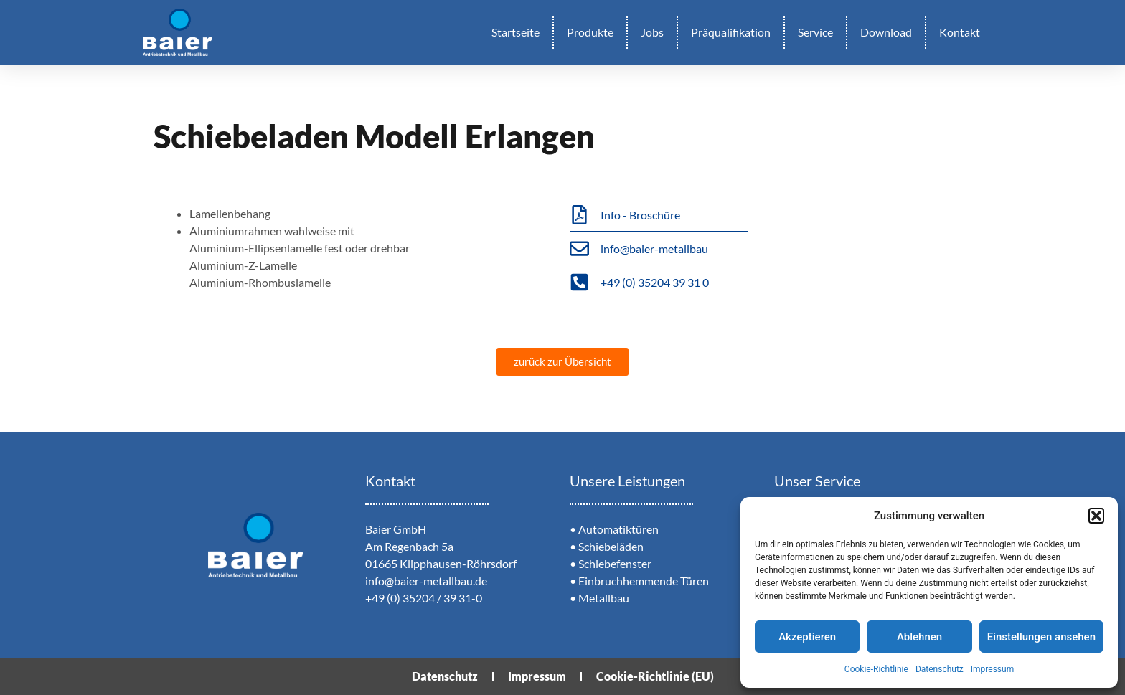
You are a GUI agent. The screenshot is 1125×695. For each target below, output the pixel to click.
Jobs (652, 32)
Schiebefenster (614, 563)
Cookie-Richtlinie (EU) (655, 676)
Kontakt (959, 32)
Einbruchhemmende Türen (643, 580)
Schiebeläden (611, 546)
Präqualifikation (731, 32)
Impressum (992, 669)
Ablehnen (919, 636)
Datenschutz (939, 669)
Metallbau (603, 598)
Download (886, 32)
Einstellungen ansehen (1041, 636)
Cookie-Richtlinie (876, 669)
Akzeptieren (807, 636)
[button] (1096, 516)
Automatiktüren (618, 529)
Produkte (590, 32)
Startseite (515, 32)
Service (815, 32)
